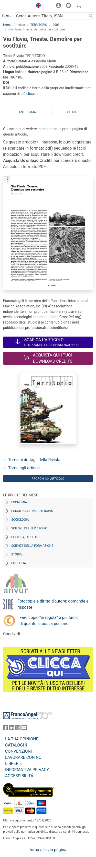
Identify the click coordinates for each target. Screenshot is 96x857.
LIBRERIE (13, 763)
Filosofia (18, 563)
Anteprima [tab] (27, 112)
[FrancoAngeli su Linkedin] (11, 728)
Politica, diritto (24, 537)
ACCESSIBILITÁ (19, 775)
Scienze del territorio (29, 528)
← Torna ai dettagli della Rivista (31, 459)
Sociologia (20, 519)
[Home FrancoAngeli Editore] (17, 6)
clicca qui (33, 94)
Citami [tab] (72, 112)
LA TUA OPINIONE (21, 739)
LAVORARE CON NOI (23, 757)
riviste (21, 25)
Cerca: (8, 15)
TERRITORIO (38, 25)
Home (7, 25)
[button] (37, 6)
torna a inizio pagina (48, 849)
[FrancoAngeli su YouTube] (24, 728)
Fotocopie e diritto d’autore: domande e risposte (53, 604)
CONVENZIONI (18, 751)
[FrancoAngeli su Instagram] (17, 728)
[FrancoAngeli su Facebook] (5, 728)
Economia (19, 502)
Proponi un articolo (48, 479)
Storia (16, 554)
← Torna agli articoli (21, 467)
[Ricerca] (91, 15)
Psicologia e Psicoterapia (32, 511)
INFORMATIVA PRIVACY (27, 769)
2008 (55, 25)
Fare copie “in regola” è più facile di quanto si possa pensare (49, 620)
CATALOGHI (16, 745)
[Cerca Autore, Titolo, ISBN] (51, 15)
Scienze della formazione (32, 546)
